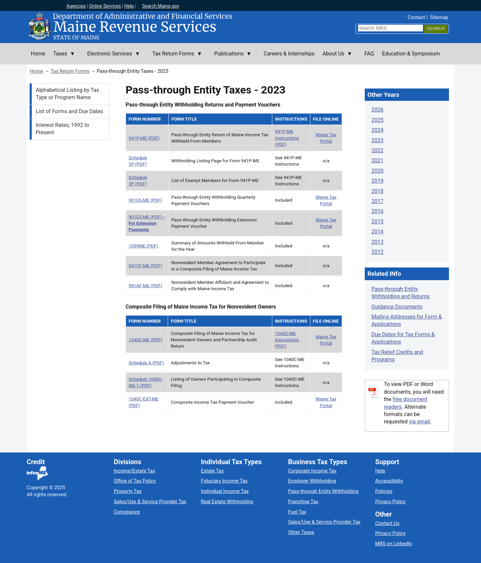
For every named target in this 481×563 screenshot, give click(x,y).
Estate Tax (212, 471)
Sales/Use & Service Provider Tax (150, 502)
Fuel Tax (297, 512)
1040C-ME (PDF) (145, 339)
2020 (377, 171)
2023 (377, 140)
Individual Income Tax (225, 491)
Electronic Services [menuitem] (111, 57)
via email (419, 421)
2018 (377, 191)
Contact (416, 17)
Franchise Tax (303, 502)
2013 (377, 242)
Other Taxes (301, 532)
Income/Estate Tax (134, 471)
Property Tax (128, 491)
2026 (377, 110)
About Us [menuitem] (335, 57)
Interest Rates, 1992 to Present (62, 129)
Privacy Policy (390, 502)
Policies (383, 491)
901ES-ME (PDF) (145, 200)
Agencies (76, 6)
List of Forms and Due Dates (69, 111)
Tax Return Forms (69, 71)
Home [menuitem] (38, 53)
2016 (377, 211)
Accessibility (389, 481)
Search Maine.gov (160, 6)
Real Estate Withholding (227, 502)
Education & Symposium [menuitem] (411, 53)
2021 (377, 160)
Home (36, 71)
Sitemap (439, 17)
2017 (377, 201)
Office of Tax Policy (135, 481)
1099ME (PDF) (143, 245)
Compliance (127, 512)
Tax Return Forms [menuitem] (175, 57)
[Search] (436, 29)
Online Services (105, 6)
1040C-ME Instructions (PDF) (287, 340)
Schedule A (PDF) (146, 362)
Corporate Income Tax (312, 471)
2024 (377, 130)
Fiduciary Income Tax (224, 481)
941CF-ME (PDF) (145, 265)
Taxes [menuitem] (62, 57)
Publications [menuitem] (231, 57)
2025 (377, 120)
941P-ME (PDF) (144, 138)
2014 (377, 231)
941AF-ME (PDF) (145, 285)
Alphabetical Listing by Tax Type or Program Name (67, 94)
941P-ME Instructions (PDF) (287, 138)
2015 (377, 221)
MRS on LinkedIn (393, 544)
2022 (377, 150)
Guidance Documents (397, 307)
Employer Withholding (312, 481)
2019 (377, 181)
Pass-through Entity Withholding (323, 491)
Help (129, 6)
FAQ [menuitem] (369, 53)
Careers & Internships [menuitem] (289, 53)
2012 (377, 252)
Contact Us (387, 523)
